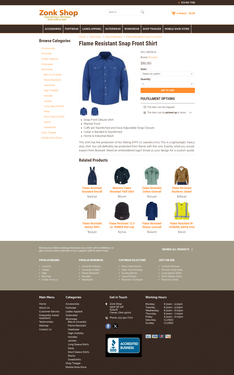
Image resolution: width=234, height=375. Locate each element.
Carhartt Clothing (91, 266)
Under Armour (50, 279)
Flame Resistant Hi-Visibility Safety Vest (181, 225)
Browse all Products (177, 249)
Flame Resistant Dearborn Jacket (182, 189)
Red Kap (46, 276)
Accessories (53, 29)
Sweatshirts (50, 127)
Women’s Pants (169, 279)
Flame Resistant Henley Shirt (92, 225)
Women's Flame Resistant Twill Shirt (122, 189)
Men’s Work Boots (131, 266)
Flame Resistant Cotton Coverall (151, 189)
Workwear (131, 29)
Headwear (49, 85)
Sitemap (44, 325)
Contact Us (45, 329)
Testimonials (46, 321)
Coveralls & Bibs (91, 269)
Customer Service (49, 311)
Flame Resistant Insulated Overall (92, 189)
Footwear (71, 29)
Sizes (144, 69)
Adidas (45, 269)
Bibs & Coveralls (53, 74)
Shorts (47, 122)
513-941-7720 (188, 2)
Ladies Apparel (92, 29)
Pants (47, 111)
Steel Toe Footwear (132, 269)
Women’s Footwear (132, 279)
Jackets (48, 101)
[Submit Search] (142, 12)
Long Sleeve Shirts (54, 106)
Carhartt (46, 266)
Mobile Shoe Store (177, 29)
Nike (44, 273)
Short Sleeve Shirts (54, 116)
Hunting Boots (129, 273)
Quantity (146, 79)
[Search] (123, 12)
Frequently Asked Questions (49, 317)
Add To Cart (168, 90)
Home (42, 303)
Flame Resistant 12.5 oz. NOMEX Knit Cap (122, 225)
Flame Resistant (52, 79)
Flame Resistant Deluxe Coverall (151, 225)
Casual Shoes (129, 276)
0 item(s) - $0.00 (186, 13)
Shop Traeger (152, 29)
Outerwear (113, 29)
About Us (44, 307)
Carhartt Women (170, 266)
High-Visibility (51, 90)
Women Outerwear (172, 269)
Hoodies (48, 95)
